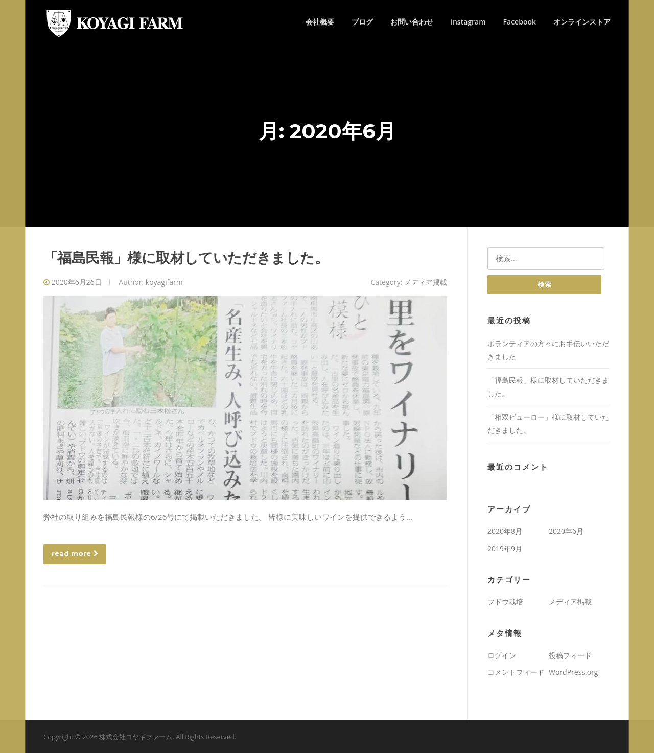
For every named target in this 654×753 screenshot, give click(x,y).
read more (75, 553)
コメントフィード (516, 672)
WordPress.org (573, 672)
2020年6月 (566, 531)
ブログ (362, 22)
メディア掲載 (425, 282)
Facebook (519, 22)
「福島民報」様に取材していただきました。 (186, 257)
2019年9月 (504, 548)
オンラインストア (582, 22)
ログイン (501, 655)
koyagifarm (164, 282)
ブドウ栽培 (505, 601)
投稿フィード (570, 655)
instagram (468, 22)
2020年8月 (504, 531)
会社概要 (320, 22)
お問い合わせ (411, 22)
